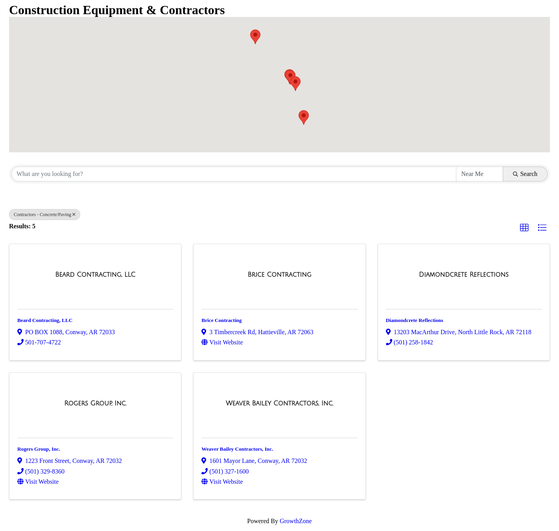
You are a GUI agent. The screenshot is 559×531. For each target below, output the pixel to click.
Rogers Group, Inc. (38, 449)
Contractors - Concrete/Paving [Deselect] (45, 214)
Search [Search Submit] (525, 173)
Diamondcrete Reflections (414, 320)
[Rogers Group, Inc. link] (95, 403)
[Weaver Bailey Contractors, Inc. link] (279, 403)
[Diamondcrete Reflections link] (464, 275)
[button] (255, 37)
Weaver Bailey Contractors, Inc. (237, 449)
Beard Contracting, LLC (44, 320)
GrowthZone (296, 521)
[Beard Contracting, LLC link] (95, 275)
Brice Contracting (221, 320)
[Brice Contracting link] (279, 275)
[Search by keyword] (233, 174)
